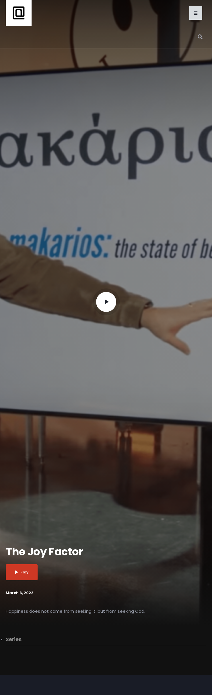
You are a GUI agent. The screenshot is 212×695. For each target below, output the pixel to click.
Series (14, 639)
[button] (195, 13)
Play (21, 572)
